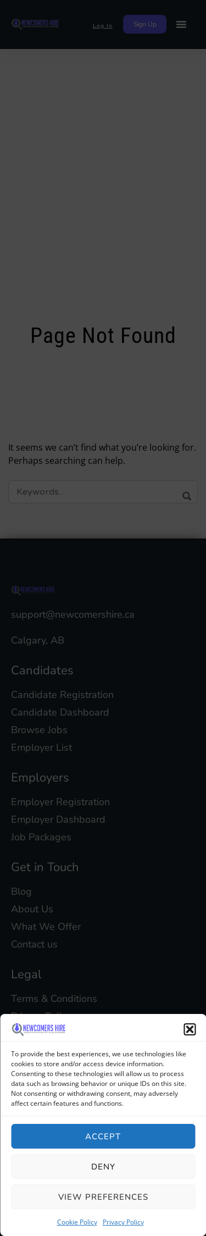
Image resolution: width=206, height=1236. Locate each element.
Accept (103, 1136)
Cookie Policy (77, 1222)
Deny (103, 1166)
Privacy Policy (123, 1222)
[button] (189, 1029)
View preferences (103, 1196)
